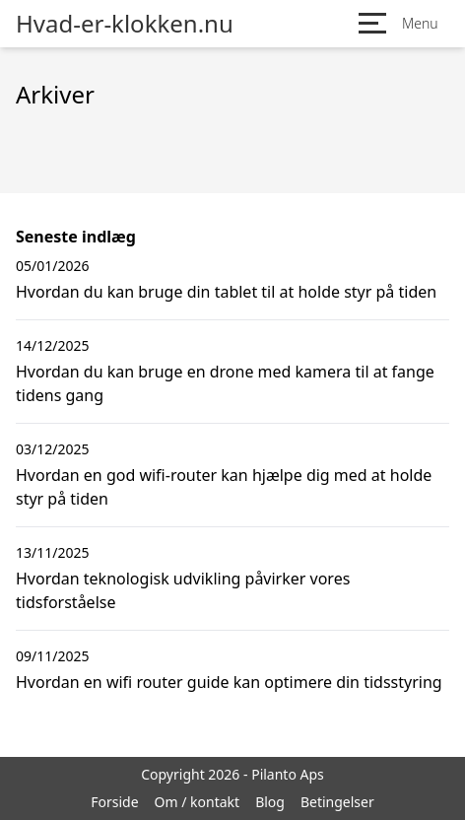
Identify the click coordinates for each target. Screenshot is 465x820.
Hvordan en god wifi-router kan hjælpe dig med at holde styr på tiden (224, 487)
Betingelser (337, 801)
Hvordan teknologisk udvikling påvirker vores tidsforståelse (183, 590)
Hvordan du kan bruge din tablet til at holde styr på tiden (226, 292)
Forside (114, 801)
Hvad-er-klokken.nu (124, 23)
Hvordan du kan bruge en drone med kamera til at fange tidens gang (225, 383)
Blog (270, 801)
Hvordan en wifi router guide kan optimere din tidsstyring (229, 682)
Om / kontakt (197, 801)
